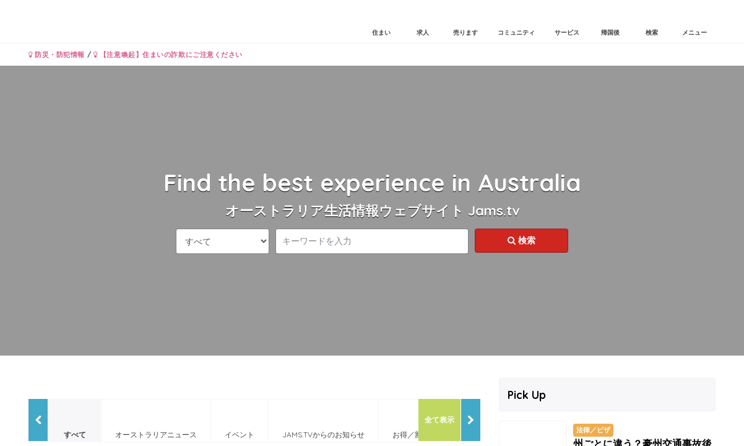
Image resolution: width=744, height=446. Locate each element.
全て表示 (439, 419)
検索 (521, 240)
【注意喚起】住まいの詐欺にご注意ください (168, 54)
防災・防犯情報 (56, 54)
